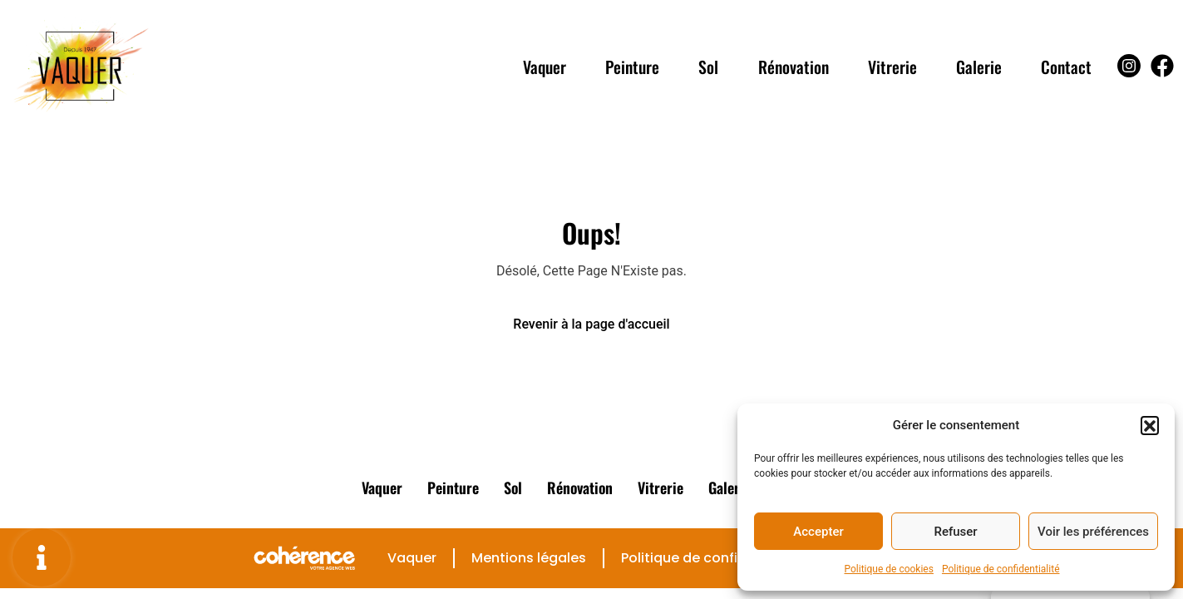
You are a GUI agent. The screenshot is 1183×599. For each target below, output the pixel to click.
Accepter (818, 531)
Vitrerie (890, 66)
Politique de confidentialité (1001, 569)
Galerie (978, 66)
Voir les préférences (1093, 531)
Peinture (628, 66)
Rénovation (791, 66)
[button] (1149, 425)
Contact (1066, 66)
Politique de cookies (889, 569)
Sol (706, 66)
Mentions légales (528, 557)
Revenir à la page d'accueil (591, 324)
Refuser (955, 531)
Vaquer (539, 66)
